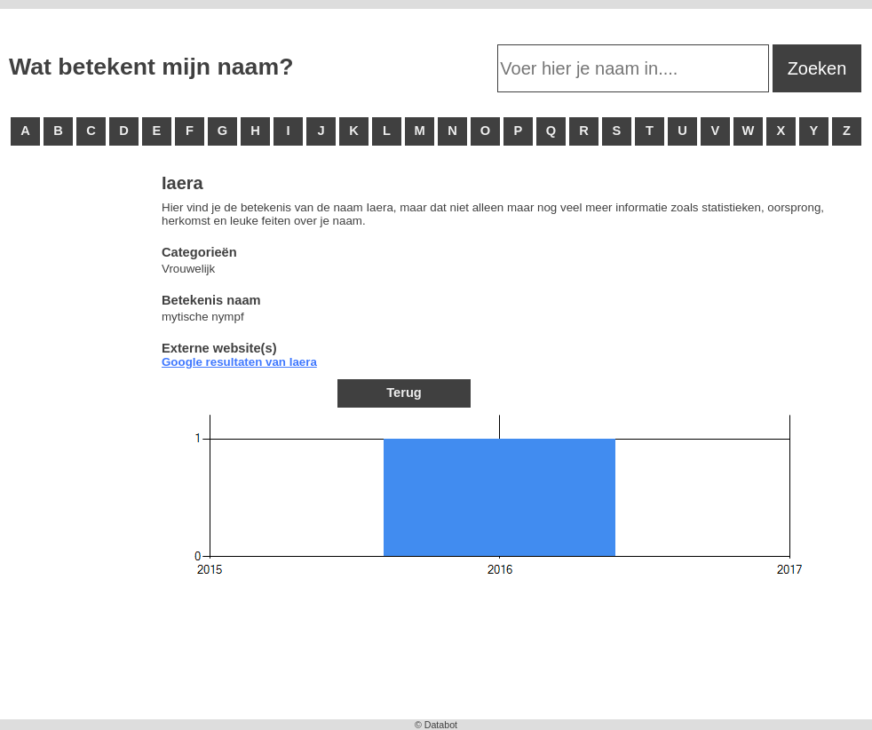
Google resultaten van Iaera (239, 362)
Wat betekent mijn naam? (151, 66)
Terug (404, 392)
